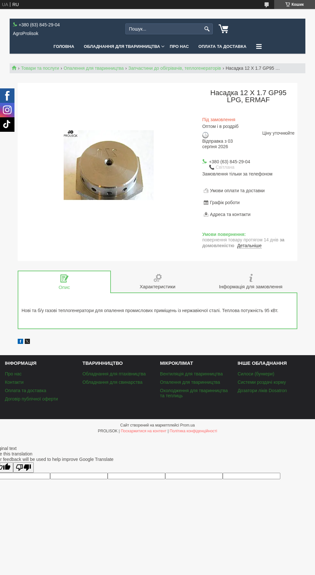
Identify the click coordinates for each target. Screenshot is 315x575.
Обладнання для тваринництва (122, 46)
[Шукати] (207, 29)
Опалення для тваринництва (94, 68)
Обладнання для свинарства (112, 382)
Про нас (179, 46)
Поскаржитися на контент (143, 431)
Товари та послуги (40, 68)
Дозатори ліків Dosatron (262, 390)
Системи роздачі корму (262, 382)
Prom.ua (187, 425)
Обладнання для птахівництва (114, 373)
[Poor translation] (23, 467)
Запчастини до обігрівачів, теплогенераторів (174, 68)
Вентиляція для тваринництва (191, 373)
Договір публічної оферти (31, 398)
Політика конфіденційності (193, 431)
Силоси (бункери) (256, 373)
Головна (63, 46)
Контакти (14, 382)
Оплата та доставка (222, 46)
